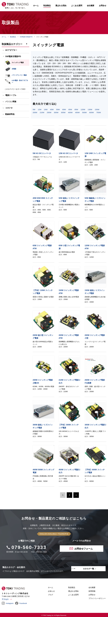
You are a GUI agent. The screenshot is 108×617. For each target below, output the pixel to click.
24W (45, 110)
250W (49, 113)
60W (64, 110)
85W (76, 110)
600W (91, 113)
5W (34, 110)
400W (70, 113)
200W (35, 113)
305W (63, 113)
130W (90, 110)
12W (39, 110)
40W (52, 110)
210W (42, 113)
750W (98, 113)
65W (70, 110)
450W (77, 113)
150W (97, 110)
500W (84, 113)
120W (83, 110)
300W (56, 113)
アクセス (5, 599)
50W (58, 110)
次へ (76, 495)
